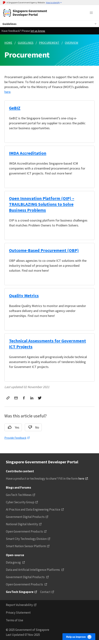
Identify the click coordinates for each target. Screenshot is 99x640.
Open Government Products (24, 531)
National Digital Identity (22, 524)
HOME (8, 42)
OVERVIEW (71, 42)
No (32, 427)
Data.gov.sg (13, 562)
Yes (12, 427)
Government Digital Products (25, 517)
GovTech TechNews (19, 495)
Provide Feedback (15, 438)
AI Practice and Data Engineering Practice (33, 509)
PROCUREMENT (49, 42)
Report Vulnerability (19, 605)
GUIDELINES (25, 42)
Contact (45, 592)
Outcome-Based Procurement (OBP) (44, 250)
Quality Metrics (24, 295)
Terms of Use (14, 620)
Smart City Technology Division (26, 539)
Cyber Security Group (20, 502)
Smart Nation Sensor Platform (26, 546)
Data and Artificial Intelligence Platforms (33, 570)
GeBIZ (14, 108)
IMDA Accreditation (27, 153)
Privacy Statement (18, 613)
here (7, 92)
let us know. (37, 31)
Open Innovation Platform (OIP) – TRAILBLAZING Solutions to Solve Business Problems (41, 204)
